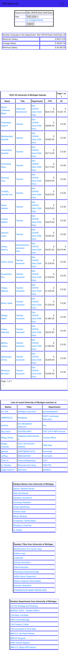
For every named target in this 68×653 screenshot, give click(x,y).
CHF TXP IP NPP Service (54, 431)
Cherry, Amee (7, 262)
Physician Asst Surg (27, 465)
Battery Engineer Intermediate (27, 581)
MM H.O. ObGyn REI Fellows (23, 647)
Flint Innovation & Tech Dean (23, 629)
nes (44, 425)
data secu (22, 470)
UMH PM (47, 465)
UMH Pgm (47, 445)
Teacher (19, 124)
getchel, (4, 451)
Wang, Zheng (7, 437)
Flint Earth (47, 456)
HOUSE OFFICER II (22, 562)
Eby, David (5, 431)
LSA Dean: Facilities (19, 615)
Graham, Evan (19, 511)
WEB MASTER (24, 456)
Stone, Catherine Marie (5, 110)
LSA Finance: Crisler (19, 624)
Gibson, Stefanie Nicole (23, 488)
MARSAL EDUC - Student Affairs (24, 610)
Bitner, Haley (6, 303)
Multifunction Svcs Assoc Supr (28, 549)
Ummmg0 (47, 451)
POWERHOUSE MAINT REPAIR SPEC (30, 590)
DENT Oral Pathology (19, 620)
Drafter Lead (19, 553)
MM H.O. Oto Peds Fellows (22, 633)
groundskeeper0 (50, 411)
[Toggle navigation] (62, 3)
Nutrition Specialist (22, 585)
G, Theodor (6, 465)
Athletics (47, 470)
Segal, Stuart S (7, 470)
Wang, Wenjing (20, 516)
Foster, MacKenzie (21, 507)
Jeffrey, (4, 456)
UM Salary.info (10, 3)
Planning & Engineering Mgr (26, 572)
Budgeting (22, 418)
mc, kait (4, 411)
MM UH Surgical (17, 638)
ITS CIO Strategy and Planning (24, 606)
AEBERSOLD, (7, 418)
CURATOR (18, 558)
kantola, (4, 425)
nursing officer (49, 437)
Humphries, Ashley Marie (24, 521)
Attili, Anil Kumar (20, 493)
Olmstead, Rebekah (22, 502)
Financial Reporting (26, 460)
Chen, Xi (5, 460)
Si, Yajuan (17, 530)
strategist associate (27, 411)
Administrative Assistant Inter (22, 248)
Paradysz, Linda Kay (22, 525)
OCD (45, 460)
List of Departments (34, 20)
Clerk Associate (21, 567)
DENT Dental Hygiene (20, 643)
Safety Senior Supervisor (25, 576)
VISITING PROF (25, 431)
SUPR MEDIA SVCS (26, 451)
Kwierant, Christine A (22, 498)
